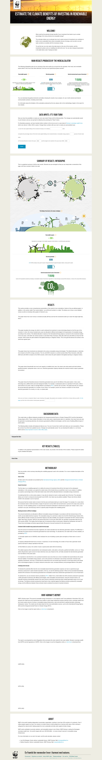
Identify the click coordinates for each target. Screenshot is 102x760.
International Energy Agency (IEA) (51, 479)
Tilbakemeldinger (57, 756)
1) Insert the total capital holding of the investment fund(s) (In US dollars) (34, 128)
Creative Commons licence (53, 758)
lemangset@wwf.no (63, 740)
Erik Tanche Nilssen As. (78, 758)
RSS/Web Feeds (73, 756)
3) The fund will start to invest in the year (27, 140)
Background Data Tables (16, 436)
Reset (21, 146)
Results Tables (15, 458)
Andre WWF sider (47, 756)
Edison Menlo (70, 758)
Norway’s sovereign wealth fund (74, 123)
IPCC (52, 385)
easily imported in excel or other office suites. (36, 429)
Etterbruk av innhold (37, 756)
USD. (63, 128)
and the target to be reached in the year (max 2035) (52, 140)
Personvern (28, 756)
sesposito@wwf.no (59, 742)
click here (44, 609)
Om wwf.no (65, 756)
